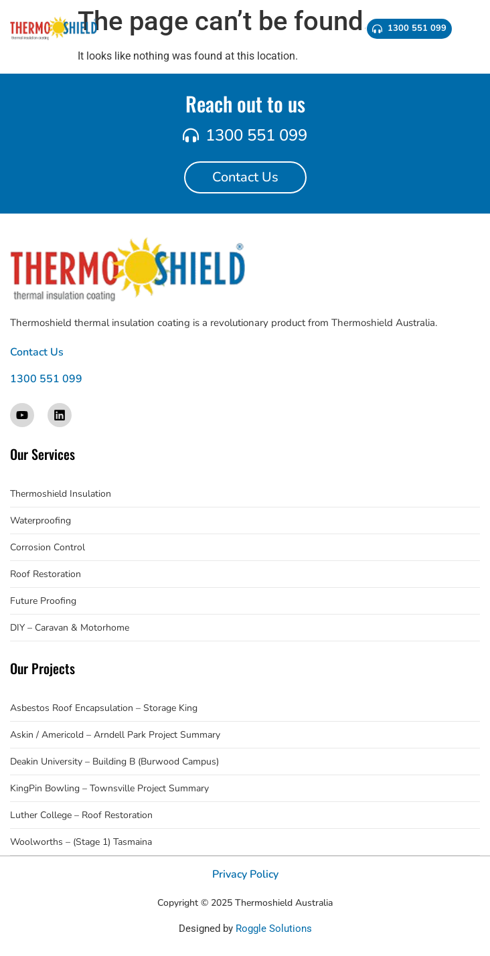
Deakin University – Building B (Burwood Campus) (114, 761)
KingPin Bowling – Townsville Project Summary (109, 788)
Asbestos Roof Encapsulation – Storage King (103, 708)
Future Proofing (43, 600)
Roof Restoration (45, 574)
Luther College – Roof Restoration (81, 815)
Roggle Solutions (274, 929)
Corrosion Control (47, 547)
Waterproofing (40, 520)
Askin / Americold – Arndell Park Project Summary (115, 734)
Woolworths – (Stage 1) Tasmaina (81, 841)
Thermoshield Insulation (60, 493)
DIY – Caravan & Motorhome (69, 627)
